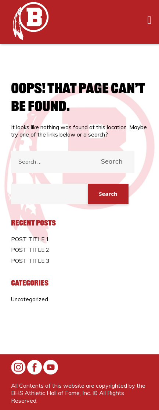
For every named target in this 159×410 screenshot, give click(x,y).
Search (108, 193)
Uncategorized (29, 299)
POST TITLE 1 (30, 239)
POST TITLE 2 (30, 249)
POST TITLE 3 (30, 260)
